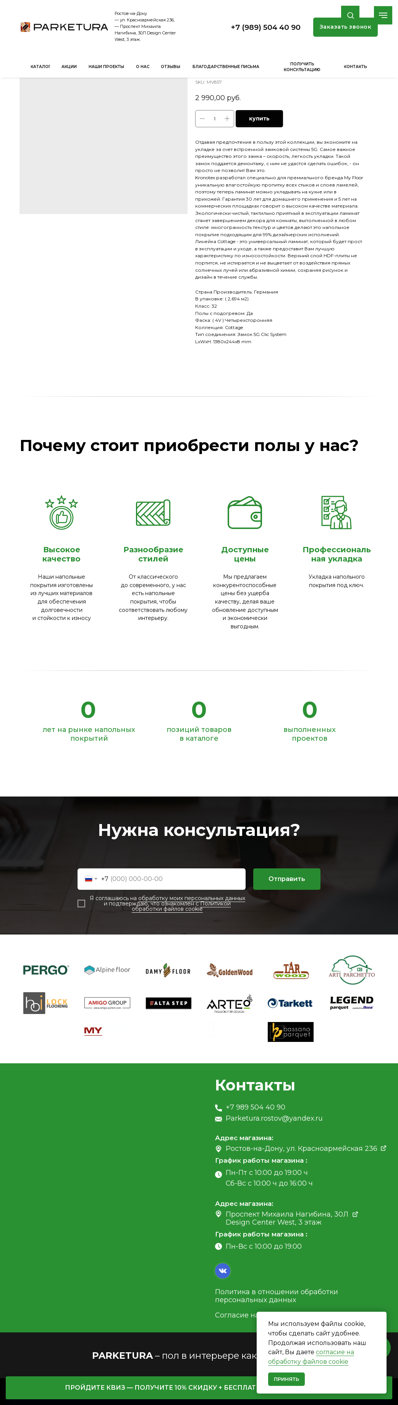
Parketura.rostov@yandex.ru (274, 1118)
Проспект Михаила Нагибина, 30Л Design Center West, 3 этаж (287, 1218)
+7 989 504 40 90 (255, 1107)
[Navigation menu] (383, 15)
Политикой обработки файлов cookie (181, 906)
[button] (350, 15)
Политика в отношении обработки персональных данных (276, 1296)
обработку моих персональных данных (191, 898)
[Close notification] (381, 1317)
